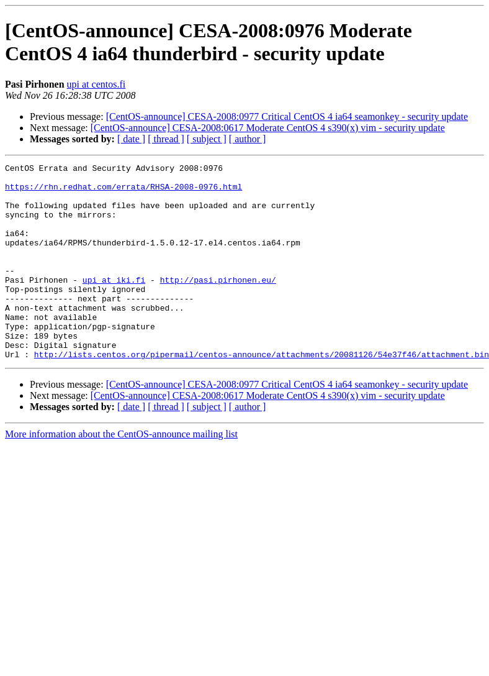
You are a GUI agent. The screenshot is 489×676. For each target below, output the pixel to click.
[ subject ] (207, 139)
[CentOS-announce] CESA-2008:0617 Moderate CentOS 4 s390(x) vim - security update (268, 127)
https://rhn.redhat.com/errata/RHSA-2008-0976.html (123, 192)
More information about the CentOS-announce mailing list (121, 473)
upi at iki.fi (114, 303)
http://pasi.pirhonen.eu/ (218, 303)
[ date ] (131, 139)
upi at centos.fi (96, 84)
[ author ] (247, 139)
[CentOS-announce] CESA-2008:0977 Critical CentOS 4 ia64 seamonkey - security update (287, 116)
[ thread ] (166, 139)
